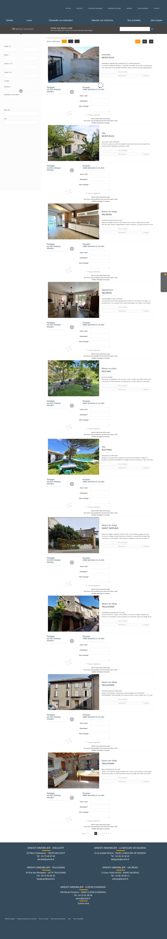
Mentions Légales (10, 918)
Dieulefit (78, 8)
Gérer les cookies (44, 918)
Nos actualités (134, 20)
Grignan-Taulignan (115, 8)
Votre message (83, 106)
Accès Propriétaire (78, 918)
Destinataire (83, 101)
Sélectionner (124, 72)
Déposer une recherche (102, 20)
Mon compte (156, 20)
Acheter (9, 20)
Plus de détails (109, 72)
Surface (8, 63)
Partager (136, 72)
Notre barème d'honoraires (58, 918)
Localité (6, 81)
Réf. (5, 120)
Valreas (130, 8)
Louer (29, 20)
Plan (69, 918)
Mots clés (7, 111)
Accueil (67, 8)
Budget (6, 46)
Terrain (8, 72)
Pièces (6, 55)
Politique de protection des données (27, 918)
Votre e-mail (83, 96)
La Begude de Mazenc (94, 8)
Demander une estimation (61, 20)
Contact (158, 8)
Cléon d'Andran (144, 8)
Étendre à (7, 87)
